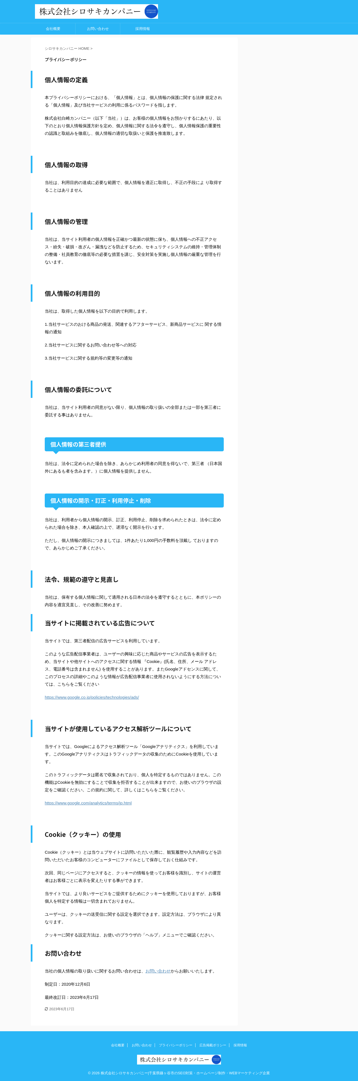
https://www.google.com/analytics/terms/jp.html (88, 803)
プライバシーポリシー (175, 1045)
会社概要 (53, 29)
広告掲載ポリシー (212, 1045)
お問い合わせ (98, 29)
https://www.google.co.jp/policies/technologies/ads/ (92, 697)
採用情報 (142, 29)
